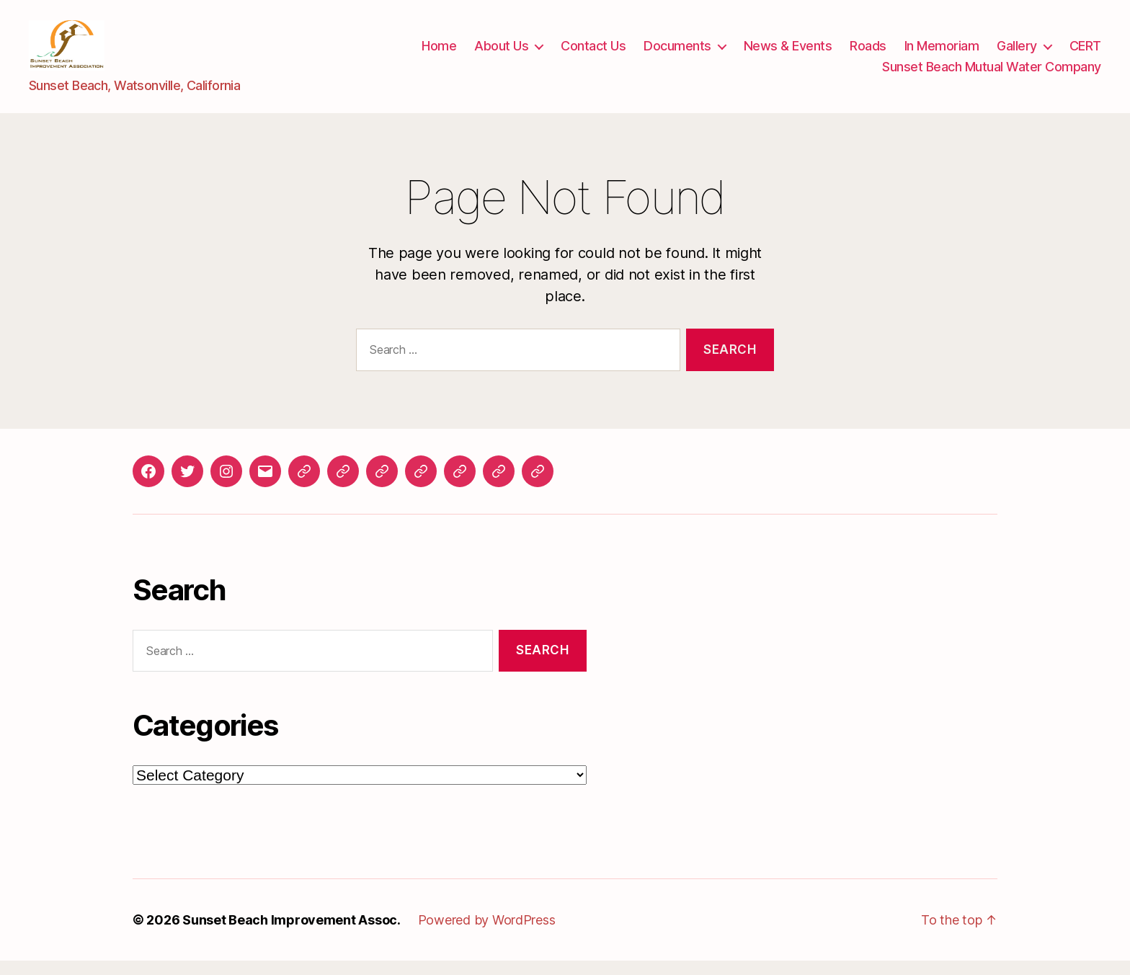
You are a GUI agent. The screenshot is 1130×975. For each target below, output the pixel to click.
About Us (501, 53)
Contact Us (593, 53)
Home (439, 53)
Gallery (1017, 53)
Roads (868, 53)
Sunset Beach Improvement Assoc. (291, 934)
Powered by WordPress (487, 934)
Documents (677, 53)
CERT (1085, 53)
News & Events (788, 53)
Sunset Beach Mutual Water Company (991, 73)
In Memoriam (941, 53)
